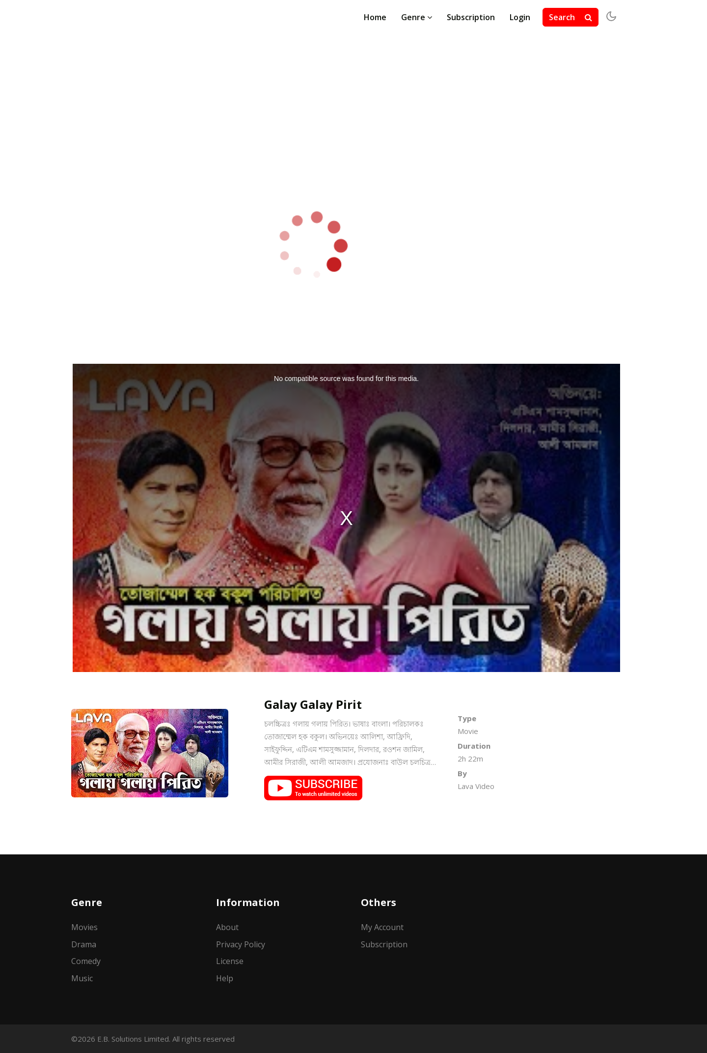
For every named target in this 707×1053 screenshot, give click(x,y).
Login (520, 17)
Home (375, 17)
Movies (84, 927)
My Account (382, 927)
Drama (83, 944)
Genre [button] (416, 17)
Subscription (471, 17)
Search (570, 17)
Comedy (86, 961)
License (230, 961)
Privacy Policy (240, 944)
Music (82, 978)
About (227, 927)
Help (224, 978)
